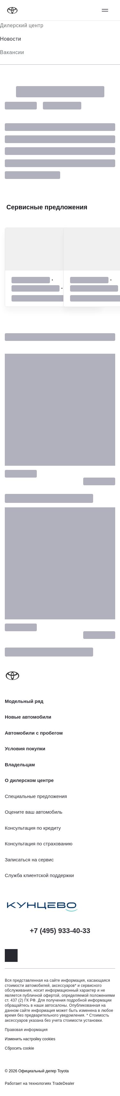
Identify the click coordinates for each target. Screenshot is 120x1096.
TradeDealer (63, 1083)
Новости (10, 39)
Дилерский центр (22, 25)
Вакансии (12, 52)
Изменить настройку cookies (30, 1039)
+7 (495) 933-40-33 (60, 931)
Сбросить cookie (19, 1048)
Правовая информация (26, 1030)
